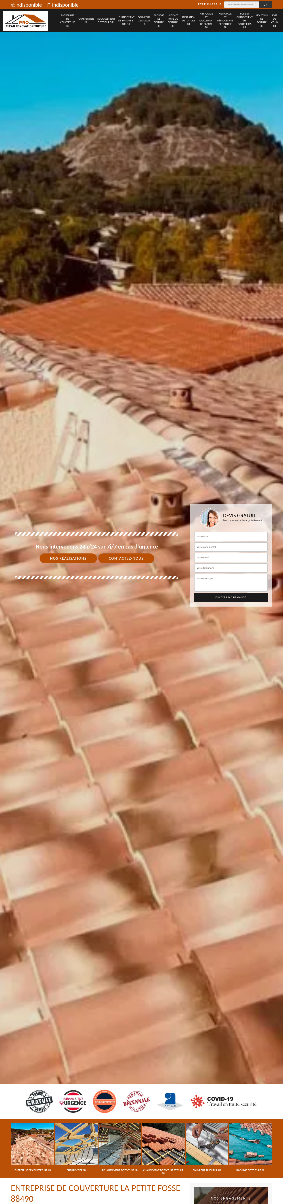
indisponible (26, 5)
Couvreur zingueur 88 (144, 21)
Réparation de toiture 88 (188, 21)
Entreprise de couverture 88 (67, 20)
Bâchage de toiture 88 (159, 20)
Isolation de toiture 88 (262, 20)
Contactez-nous (126, 558)
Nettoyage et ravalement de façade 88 (206, 20)
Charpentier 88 (86, 20)
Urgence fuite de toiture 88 (173, 20)
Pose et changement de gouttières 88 (245, 20)
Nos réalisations (68, 558)
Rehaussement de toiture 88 (106, 20)
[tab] (141, 602)
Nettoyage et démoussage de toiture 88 (225, 20)
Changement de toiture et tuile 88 (126, 21)
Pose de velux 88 (274, 20)
